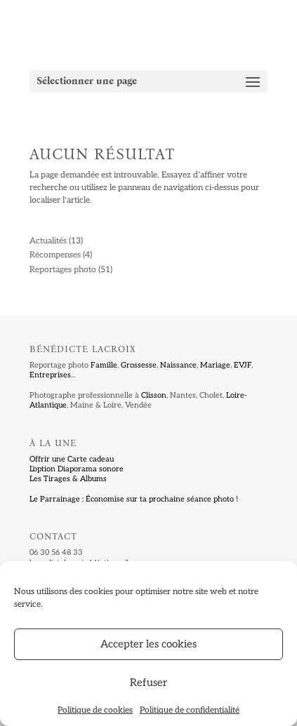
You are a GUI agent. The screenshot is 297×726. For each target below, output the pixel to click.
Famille (104, 365)
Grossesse (139, 365)
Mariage (215, 365)
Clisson (153, 395)
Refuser (148, 682)
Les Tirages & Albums (68, 478)
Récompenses (55, 255)
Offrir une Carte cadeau (71, 459)
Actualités (48, 241)
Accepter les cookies (148, 644)
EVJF (242, 365)
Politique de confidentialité (189, 710)
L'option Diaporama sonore (76, 468)
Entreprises (50, 374)
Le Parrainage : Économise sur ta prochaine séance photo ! (133, 499)
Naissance (178, 365)
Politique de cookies (95, 710)
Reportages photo (62, 269)
